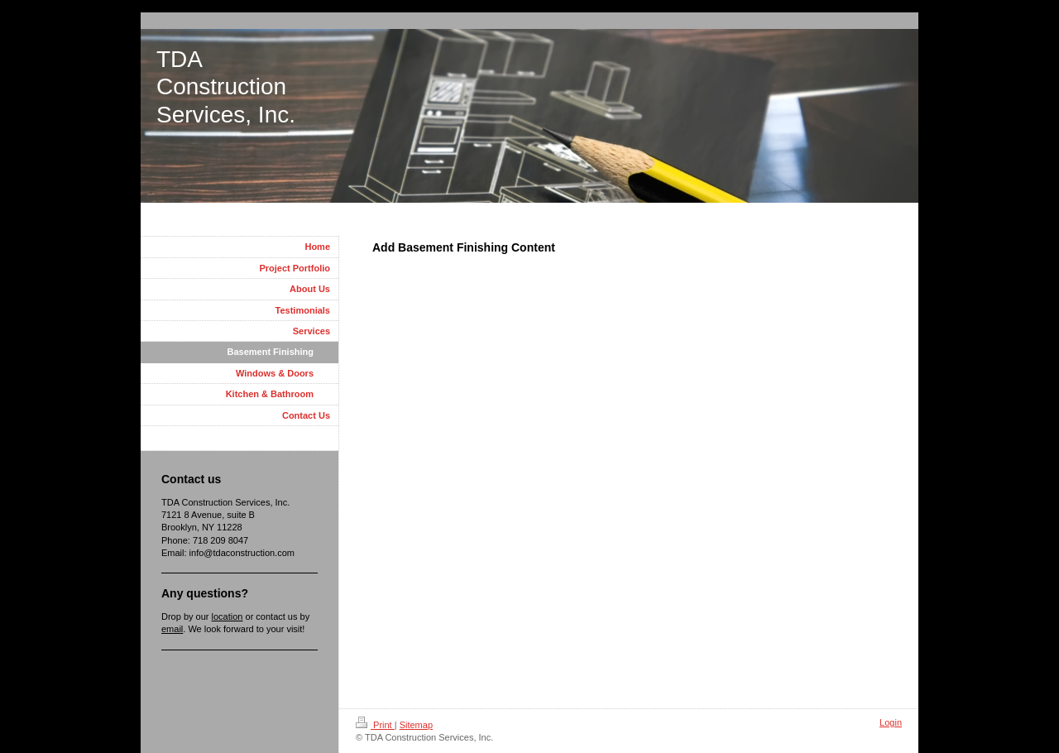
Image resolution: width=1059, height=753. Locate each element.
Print (375, 725)
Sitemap (416, 725)
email (172, 629)
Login (890, 722)
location (227, 616)
